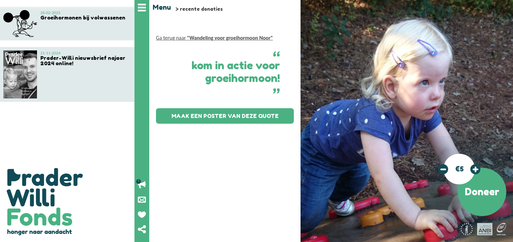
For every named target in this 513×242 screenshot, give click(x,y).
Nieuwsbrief (141, 199)
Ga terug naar (214, 38)
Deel (141, 229)
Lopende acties (141, 184)
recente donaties (201, 9)
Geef (141, 214)
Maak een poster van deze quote (225, 116)
